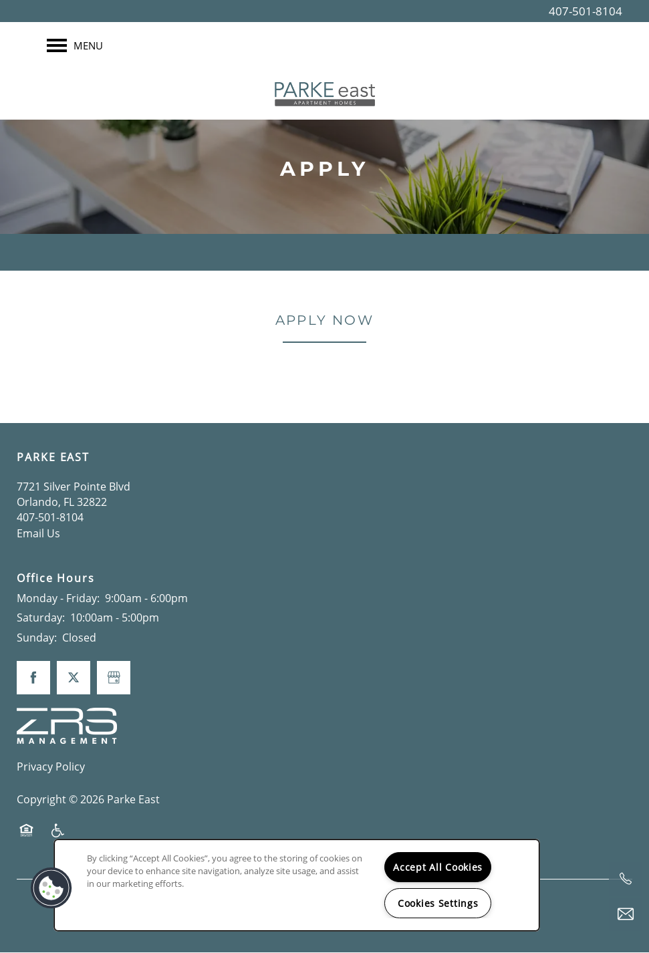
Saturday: (41, 618)
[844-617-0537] (625, 879)
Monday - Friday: (58, 598)
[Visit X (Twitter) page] (73, 678)
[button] (51, 888)
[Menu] (75, 45)
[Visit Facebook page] (33, 678)
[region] (296, 885)
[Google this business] (113, 678)
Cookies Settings (438, 903)
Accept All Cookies (438, 867)
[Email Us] (625, 914)
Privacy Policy (51, 766)
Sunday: (37, 637)
